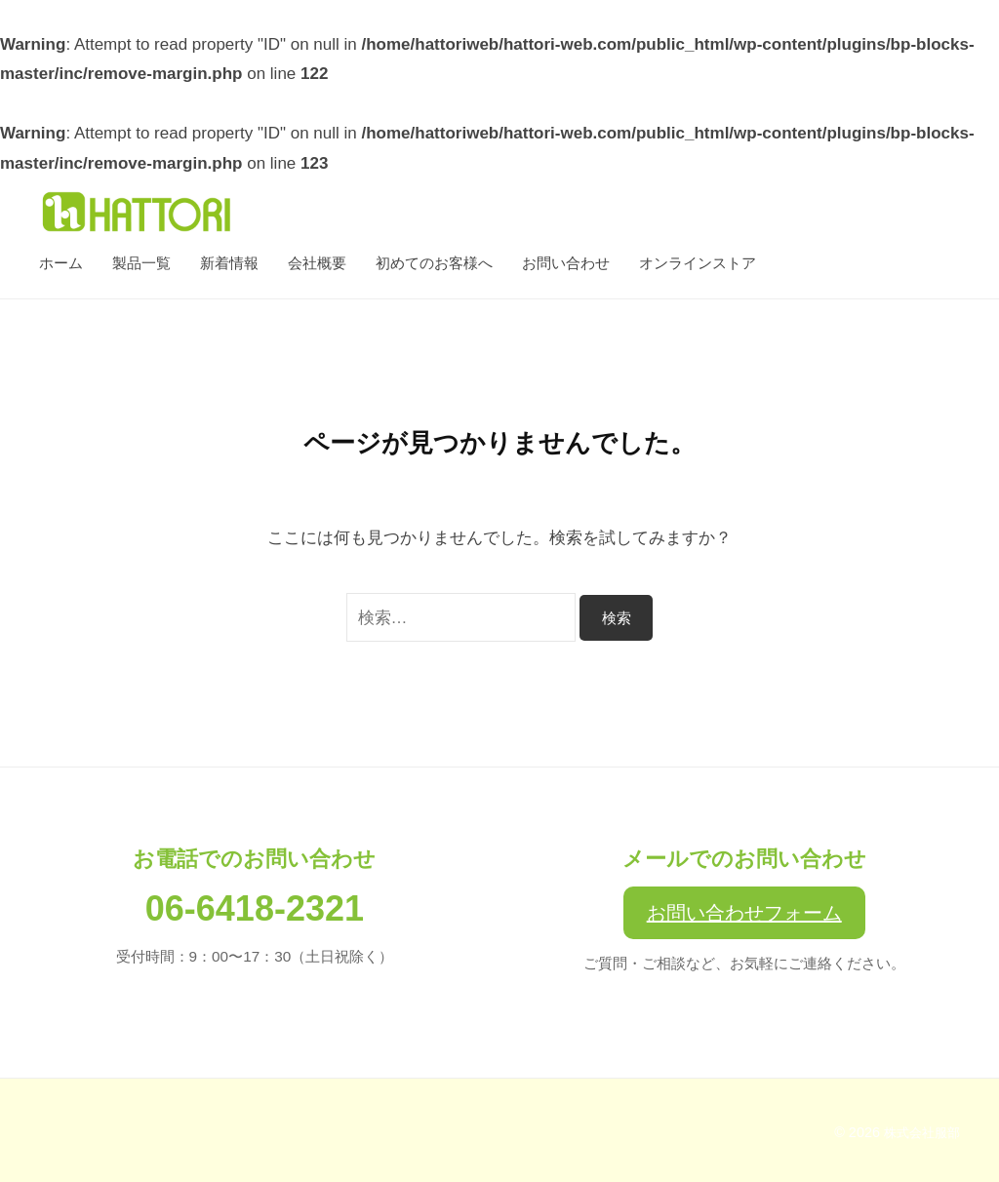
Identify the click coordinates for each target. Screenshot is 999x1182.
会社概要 (317, 263)
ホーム (61, 263)
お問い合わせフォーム (744, 913)
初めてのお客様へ (434, 263)
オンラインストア (697, 263)
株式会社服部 (919, 1132)
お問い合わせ (566, 263)
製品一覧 (141, 263)
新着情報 (229, 263)
